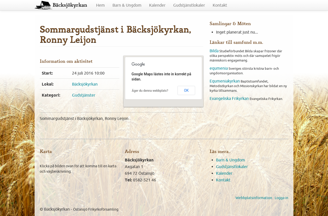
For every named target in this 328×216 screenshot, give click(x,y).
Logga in (281, 198)
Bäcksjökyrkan (70, 5)
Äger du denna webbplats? (150, 90)
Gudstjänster (83, 95)
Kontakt (220, 5)
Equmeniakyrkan (225, 81)
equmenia (219, 68)
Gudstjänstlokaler (189, 5)
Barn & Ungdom (126, 5)
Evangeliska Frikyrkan (229, 98)
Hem (100, 5)
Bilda (214, 50)
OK (186, 90)
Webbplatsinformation (253, 198)
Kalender (157, 5)
